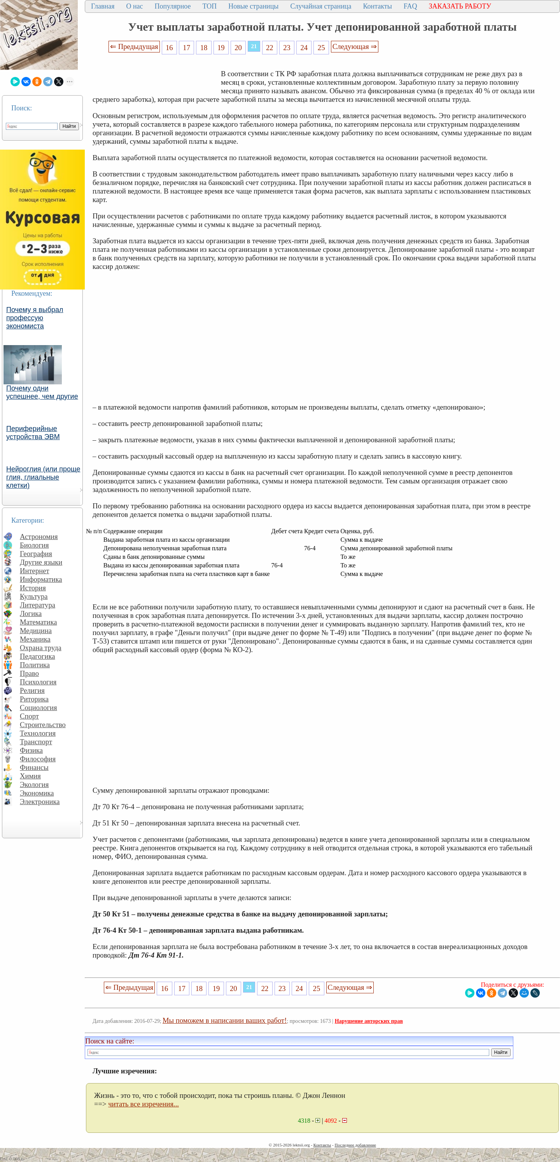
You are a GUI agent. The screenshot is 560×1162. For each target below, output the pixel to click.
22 (269, 48)
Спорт (29, 716)
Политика (35, 665)
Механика (35, 639)
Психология (38, 682)
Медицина (36, 630)
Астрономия (39, 536)
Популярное (173, 6)
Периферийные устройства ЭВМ (33, 433)
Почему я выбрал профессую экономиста (34, 318)
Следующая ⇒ (354, 46)
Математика (38, 622)
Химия (30, 776)
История (33, 588)
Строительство (43, 725)
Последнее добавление (355, 1145)
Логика (31, 613)
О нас (134, 6)
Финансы (34, 767)
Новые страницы (253, 6)
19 (221, 48)
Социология (38, 707)
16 (169, 48)
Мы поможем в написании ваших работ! (225, 1020)
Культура (34, 596)
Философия (38, 759)
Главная (102, 6)
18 (204, 48)
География (36, 554)
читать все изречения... (143, 1104)
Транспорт (36, 742)
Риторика (34, 699)
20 (238, 48)
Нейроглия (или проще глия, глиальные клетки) (43, 477)
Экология (34, 784)
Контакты (377, 6)
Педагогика (37, 656)
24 (304, 48)
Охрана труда (40, 648)
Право (29, 673)
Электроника (40, 801)
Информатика (41, 579)
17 (186, 48)
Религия (32, 690)
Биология (34, 545)
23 (286, 48)
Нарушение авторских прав (369, 1021)
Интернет (34, 571)
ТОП (210, 6)
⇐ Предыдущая (134, 46)
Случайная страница (320, 6)
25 (321, 48)
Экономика (37, 793)
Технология (38, 733)
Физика (31, 750)
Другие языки (41, 562)
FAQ (410, 6)
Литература (37, 605)
